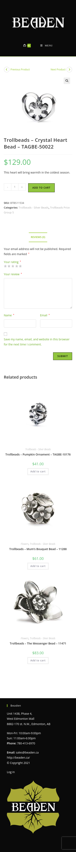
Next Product (58, 69)
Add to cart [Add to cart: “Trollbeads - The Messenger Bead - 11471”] (38, 660)
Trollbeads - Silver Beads (34, 207)
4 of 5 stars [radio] (16, 266)
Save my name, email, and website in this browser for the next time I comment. (37, 341)
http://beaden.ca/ (18, 748)
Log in (11, 763)
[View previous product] (7, 69)
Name (9, 315)
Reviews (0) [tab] (38, 237)
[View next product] (69, 69)
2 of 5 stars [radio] (8, 266)
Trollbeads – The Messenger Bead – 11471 (38, 643)
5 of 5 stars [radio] (20, 266)
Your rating (12, 262)
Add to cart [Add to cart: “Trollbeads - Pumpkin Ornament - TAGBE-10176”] (38, 471)
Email (45, 315)
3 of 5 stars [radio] (12, 266)
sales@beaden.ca (27, 743)
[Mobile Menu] (46, 45)
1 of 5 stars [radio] (5, 266)
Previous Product (20, 69)
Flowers (25, 544)
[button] (67, 81)
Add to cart (41, 187)
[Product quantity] (14, 187)
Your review (13, 274)
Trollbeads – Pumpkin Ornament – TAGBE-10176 (38, 454)
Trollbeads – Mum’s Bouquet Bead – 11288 (38, 549)
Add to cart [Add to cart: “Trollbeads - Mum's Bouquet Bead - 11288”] (38, 566)
